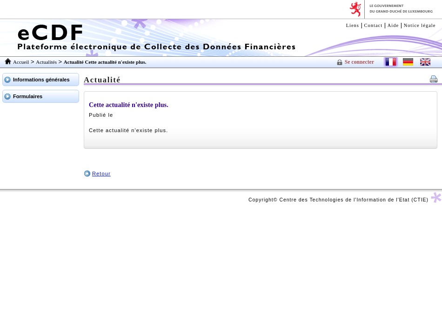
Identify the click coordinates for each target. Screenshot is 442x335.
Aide (393, 25)
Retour (101, 173)
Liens (352, 25)
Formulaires (27, 96)
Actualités (46, 62)
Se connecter (359, 62)
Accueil (21, 62)
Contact (373, 25)
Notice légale (420, 25)
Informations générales (41, 79)
